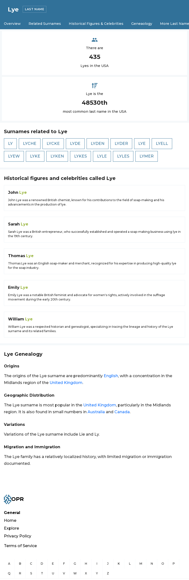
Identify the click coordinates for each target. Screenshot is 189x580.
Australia (96, 412)
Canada (122, 412)
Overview (12, 23)
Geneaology (141, 23)
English (111, 376)
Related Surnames (45, 23)
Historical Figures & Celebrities (96, 23)
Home (10, 520)
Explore (11, 528)
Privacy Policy (17, 536)
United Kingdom (66, 382)
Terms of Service (20, 545)
